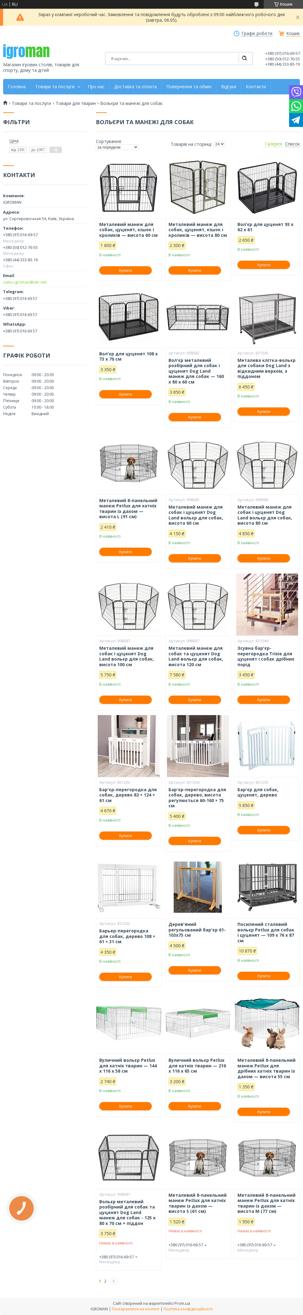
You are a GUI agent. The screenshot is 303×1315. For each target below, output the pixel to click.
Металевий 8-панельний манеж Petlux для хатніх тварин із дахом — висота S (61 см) (198, 1203)
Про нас (96, 86)
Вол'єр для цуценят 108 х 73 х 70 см (128, 356)
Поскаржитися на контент (136, 1309)
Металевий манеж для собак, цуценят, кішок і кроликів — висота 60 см (128, 230)
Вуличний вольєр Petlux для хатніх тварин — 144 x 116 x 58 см (128, 1065)
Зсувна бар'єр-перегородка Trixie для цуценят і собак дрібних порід (265, 656)
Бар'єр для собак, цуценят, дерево (258, 792)
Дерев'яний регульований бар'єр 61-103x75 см (197, 930)
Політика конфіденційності (188, 1309)
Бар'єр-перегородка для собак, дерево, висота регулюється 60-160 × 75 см (197, 798)
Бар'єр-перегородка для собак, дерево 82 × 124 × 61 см (128, 795)
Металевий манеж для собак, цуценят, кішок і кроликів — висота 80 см (198, 230)
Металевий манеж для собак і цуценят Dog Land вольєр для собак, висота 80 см (264, 515)
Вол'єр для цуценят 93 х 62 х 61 (265, 227)
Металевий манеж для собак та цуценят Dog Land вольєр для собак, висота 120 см (196, 656)
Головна (17, 86)
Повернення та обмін (188, 86)
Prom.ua (182, 1303)
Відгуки (228, 86)
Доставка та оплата (135, 86)
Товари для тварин (76, 103)
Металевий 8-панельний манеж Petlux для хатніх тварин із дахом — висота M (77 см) (266, 1203)
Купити (125, 270)
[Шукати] (244, 58)
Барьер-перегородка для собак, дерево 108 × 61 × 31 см (127, 936)
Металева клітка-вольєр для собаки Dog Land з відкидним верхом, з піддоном (266, 368)
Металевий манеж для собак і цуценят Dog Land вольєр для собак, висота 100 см (126, 656)
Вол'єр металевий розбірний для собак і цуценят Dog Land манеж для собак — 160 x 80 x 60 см (196, 371)
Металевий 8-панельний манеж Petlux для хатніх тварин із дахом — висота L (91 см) (128, 508)
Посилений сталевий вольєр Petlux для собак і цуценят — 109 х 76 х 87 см (265, 932)
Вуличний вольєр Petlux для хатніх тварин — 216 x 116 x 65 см (197, 1065)
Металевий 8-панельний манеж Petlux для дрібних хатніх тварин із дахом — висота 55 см (266, 1068)
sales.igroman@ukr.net (25, 282)
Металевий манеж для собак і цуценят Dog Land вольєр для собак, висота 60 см (196, 515)
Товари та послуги (55, 86)
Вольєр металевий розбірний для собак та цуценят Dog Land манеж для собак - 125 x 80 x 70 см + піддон (127, 1212)
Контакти (256, 86)
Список (292, 144)
